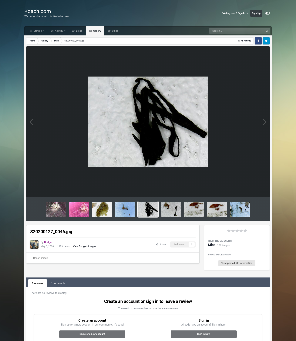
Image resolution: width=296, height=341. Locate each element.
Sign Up (256, 13)
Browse (37, 30)
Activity (59, 30)
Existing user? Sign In (235, 13)
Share (161, 244)
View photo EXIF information (237, 263)
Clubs (114, 30)
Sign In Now (203, 334)
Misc (211, 245)
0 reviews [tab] (37, 283)
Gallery (97, 30)
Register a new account (92, 334)
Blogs (79, 30)
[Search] (227, 31)
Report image (40, 258)
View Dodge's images (84, 246)
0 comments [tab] (58, 283)
